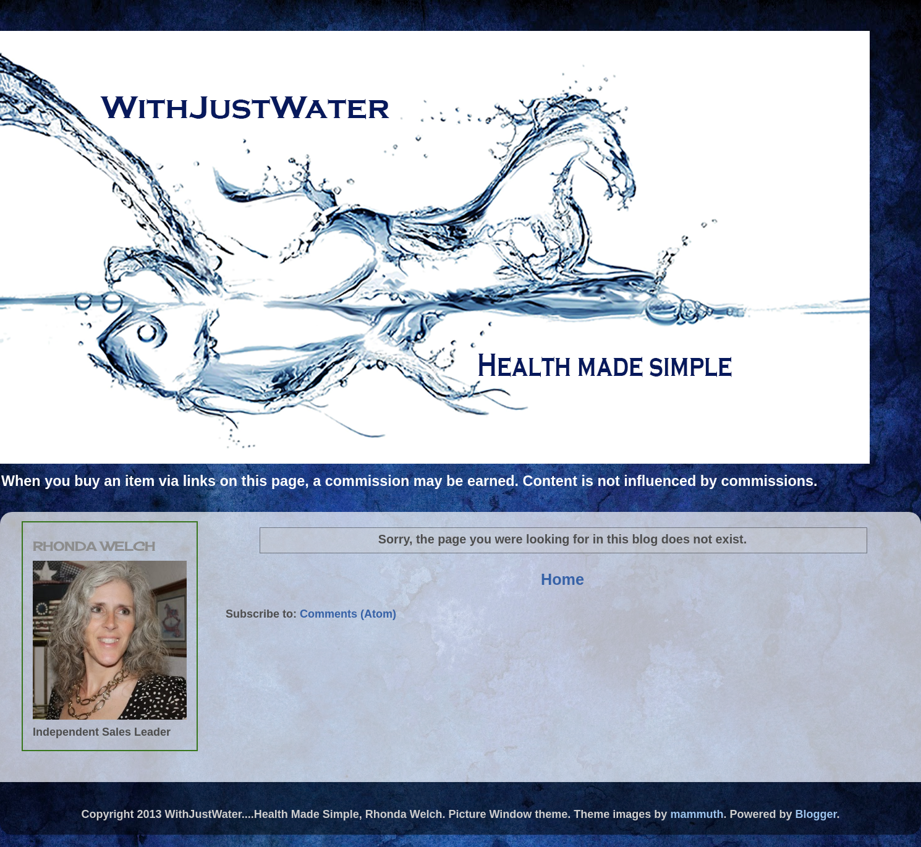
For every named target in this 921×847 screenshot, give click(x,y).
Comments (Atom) (348, 614)
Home (562, 579)
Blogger (815, 814)
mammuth (696, 814)
